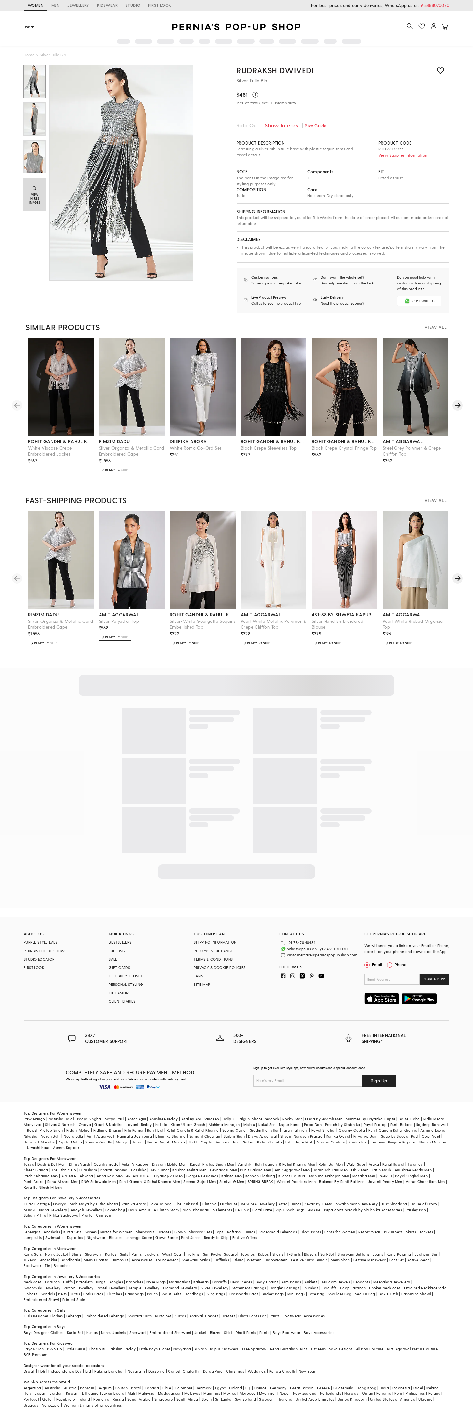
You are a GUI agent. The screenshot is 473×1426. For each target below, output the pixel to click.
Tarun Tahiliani (295, 1130)
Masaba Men (363, 1176)
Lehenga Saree (139, 1237)
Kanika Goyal (338, 1136)
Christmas (235, 1371)
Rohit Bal (155, 1130)
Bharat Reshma (113, 1170)
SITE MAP (202, 984)
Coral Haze (262, 1210)
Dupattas (75, 1237)
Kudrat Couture (292, 1176)
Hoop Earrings (353, 1288)
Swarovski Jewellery (42, 1288)
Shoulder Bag (340, 1294)
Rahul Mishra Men (62, 1181)
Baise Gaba (409, 1119)
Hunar (296, 1204)
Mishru (249, 1124)
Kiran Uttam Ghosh (188, 1124)
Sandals (48, 1294)
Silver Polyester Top (119, 621)
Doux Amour (139, 1210)
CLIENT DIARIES (122, 1001)
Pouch (152, 1294)
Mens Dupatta (96, 1260)
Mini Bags (296, 1294)
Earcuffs (219, 1282)
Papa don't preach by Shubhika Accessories (363, 1210)
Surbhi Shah (234, 1136)
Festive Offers (244, 1237)
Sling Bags (216, 1294)
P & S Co (54, 1349)
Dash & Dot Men (51, 1164)
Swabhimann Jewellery (357, 1204)
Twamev (415, 1164)
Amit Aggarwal (100, 1136)
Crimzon (103, 1215)
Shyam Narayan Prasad (301, 1136)
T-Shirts (294, 1254)
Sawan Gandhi (98, 1142)
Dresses (164, 1232)
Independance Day (65, 1371)
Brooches (62, 1265)
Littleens (318, 1349)
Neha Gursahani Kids (289, 1349)
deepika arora (188, 441)
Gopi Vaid (431, 1136)
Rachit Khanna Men (41, 1176)
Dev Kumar (159, 1170)
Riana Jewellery (53, 1210)
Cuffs (68, 1282)
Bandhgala (70, 1260)
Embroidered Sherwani (170, 1332)
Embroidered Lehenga (104, 1316)
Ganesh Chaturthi (183, 1371)
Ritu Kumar (134, 1130)
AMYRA (314, 1210)
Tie (47, 1265)
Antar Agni (136, 1119)
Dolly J (229, 1119)
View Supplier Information (402, 155)
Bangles (116, 1282)
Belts (62, 1294)
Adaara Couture (330, 1142)
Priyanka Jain (365, 1136)
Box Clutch (388, 1294)
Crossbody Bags (244, 1294)
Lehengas (32, 1232)
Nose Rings (156, 1282)
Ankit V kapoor (135, 1164)
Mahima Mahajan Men (329, 1176)
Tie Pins (192, 1254)
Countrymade (106, 1164)
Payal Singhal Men (411, 1176)
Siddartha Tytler (264, 1130)
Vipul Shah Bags (289, 1210)
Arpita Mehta (70, 1142)
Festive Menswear (369, 1260)
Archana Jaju (228, 1142)
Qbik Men (359, 1170)
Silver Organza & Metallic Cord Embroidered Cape (131, 450)
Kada (442, 1288)
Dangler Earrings (284, 1288)
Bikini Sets (393, 1232)
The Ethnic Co (64, 1170)
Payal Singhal (323, 1130)
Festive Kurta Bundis (309, 1260)
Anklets (310, 1282)
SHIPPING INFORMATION (215, 942)
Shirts (76, 1254)
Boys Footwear (286, 1332)
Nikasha (31, 1136)
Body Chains (267, 1282)
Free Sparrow (254, 1349)
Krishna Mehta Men (189, 1170)
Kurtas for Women (116, 1232)
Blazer (215, 1332)
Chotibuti (97, 1349)
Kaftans (234, 1232)
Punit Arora (34, 1181)
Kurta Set (163, 1316)
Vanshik (244, 1164)
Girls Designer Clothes (43, 1316)
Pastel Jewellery (111, 1288)
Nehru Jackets (113, 1332)
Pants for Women (339, 1232)
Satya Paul (114, 1119)
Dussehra (156, 1371)
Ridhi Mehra (433, 1119)
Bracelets (84, 1282)
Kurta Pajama (399, 1254)
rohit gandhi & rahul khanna (61, 441)
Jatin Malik (381, 1170)
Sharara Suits (140, 1316)
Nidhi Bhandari (196, 1210)
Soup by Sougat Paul (399, 1136)
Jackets (426, 1232)
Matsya (122, 1142)
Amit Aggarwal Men (292, 1170)
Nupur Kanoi (290, 1124)
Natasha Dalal (61, 1119)
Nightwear (96, 1237)
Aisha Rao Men (110, 1176)
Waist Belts (171, 1294)
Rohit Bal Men (331, 1164)
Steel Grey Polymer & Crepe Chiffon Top (412, 450)
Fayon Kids (34, 1349)
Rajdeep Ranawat (432, 1124)
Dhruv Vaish (79, 1164)
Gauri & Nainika (108, 1124)
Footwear (32, 1265)
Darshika (138, 1170)
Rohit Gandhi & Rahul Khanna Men (149, 1181)
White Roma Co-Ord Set (195, 447)
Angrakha (48, 1260)
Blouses (116, 1237)
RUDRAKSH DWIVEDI (275, 70)
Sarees (91, 1232)
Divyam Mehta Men (169, 1164)
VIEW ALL (435, 327)
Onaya (85, 1124)
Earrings (52, 1282)
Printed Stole (73, 1299)
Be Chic (242, 1210)
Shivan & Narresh (60, 1124)
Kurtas (110, 1254)
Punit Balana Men (255, 1170)
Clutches (114, 1294)
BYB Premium (35, 1354)
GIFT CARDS (119, 967)
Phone (400, 964)
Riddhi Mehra (78, 1130)
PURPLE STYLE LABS (41, 942)
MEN (55, 5)
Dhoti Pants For (252, 1316)
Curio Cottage (37, 1204)
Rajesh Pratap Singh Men (212, 1164)
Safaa (248, 1142)
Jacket (200, 1332)
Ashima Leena (432, 1130)
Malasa (178, 1142)
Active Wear (418, 1260)
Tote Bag (316, 1294)
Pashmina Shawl (416, 1294)
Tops (219, 1232)
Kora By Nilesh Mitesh (43, 1187)
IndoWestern (276, 1260)
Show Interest (282, 125)
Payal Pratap (375, 1124)
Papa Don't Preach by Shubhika (332, 1124)
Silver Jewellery (214, 1288)
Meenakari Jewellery (391, 1282)
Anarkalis (52, 1232)
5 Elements (222, 1210)
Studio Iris (358, 1142)
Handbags (134, 1294)
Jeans (378, 1254)
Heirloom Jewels (335, 1282)
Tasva (29, 1164)
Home (29, 54)
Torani (138, 1142)
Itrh (288, 1142)
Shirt (228, 1332)
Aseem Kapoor (66, 1147)
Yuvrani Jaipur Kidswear (216, 1349)
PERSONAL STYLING (126, 984)
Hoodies (247, 1254)
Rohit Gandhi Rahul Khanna (392, 1130)
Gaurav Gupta (352, 1130)
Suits (124, 1254)
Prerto (87, 1215)
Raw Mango (34, 1119)
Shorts (277, 1254)
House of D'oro (424, 1204)
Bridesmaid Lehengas (278, 1232)
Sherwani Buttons (353, 1254)
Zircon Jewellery (78, 1288)
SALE (113, 959)
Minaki (29, 1210)
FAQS (198, 976)
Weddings (257, 1371)
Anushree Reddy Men (413, 1170)
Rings (100, 1282)
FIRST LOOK (159, 5)
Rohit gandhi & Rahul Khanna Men (285, 1164)
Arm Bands (291, 1282)
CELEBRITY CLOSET (125, 976)
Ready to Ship (216, 1237)
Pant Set (396, 1260)
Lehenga (73, 1316)
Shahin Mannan (432, 1142)
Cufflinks (221, 1260)
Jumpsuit (120, 1260)
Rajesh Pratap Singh (45, 1130)
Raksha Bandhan (109, 1371)
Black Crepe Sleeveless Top (269, 447)
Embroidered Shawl (41, 1299)
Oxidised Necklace (421, 1288)
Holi (41, 1371)
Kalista (161, 1124)
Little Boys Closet (154, 1349)
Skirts (411, 1232)
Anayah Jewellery (86, 1210)
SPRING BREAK (260, 1181)
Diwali (29, 1371)
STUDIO (132, 5)
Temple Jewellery (144, 1288)
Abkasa (86, 1176)
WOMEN (35, 5)
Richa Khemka (269, 1142)
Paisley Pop (416, 1210)
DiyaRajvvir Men (168, 1176)
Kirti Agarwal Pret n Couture (412, 1349)
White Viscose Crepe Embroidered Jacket (50, 450)
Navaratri (136, 1371)
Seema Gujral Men (199, 1181)
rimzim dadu (114, 441)
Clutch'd (209, 1204)
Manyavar (33, 1124)
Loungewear (167, 1260)
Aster (282, 1204)
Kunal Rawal (393, 1164)
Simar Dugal (158, 1142)
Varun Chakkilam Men (425, 1181)
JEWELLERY (78, 5)
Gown (180, 1232)
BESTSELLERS (120, 942)
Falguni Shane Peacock (258, 1119)
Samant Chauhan (204, 1136)
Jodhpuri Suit (427, 1254)
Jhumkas (310, 1288)
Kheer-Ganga (36, 1170)
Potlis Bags (93, 1294)
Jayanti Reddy (139, 1124)
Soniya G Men (231, 1181)
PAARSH (385, 1176)
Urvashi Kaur (38, 1147)
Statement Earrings (249, 1288)
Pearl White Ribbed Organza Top (413, 624)
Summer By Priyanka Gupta (370, 1119)
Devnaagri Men (223, 1170)
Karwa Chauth (282, 1371)
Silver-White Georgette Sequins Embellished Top (203, 624)
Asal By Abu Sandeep (200, 1119)
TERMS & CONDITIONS (213, 959)
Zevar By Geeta (318, 1204)
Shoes (32, 1294)
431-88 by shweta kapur (341, 614)
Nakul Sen (267, 1124)
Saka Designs (341, 1349)
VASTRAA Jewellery (258, 1204)
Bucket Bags (273, 1294)
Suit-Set (327, 1254)
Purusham (88, 1170)
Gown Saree (166, 1237)
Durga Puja (213, 1371)
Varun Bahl (50, 1136)
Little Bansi (75, 1349)
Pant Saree (190, 1237)
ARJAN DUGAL (138, 1176)
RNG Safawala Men (98, 1181)
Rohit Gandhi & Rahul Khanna (193, 1130)
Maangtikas (179, 1282)
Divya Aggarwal (262, 1136)
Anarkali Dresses (204, 1316)
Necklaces (33, 1282)
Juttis (75, 1294)
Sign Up (379, 1080)
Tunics (249, 1232)
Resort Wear (369, 1232)
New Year (307, 1371)
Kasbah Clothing (260, 1176)
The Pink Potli (187, 1204)
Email (374, 964)
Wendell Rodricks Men (296, 1181)
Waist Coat (172, 1254)
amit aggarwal (403, 441)
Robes (263, 1254)
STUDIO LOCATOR (39, 959)
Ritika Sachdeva (63, 1215)
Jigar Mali (304, 1142)
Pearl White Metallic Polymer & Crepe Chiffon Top (273, 624)
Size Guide (315, 125)
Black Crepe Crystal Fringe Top (344, 447)
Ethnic (238, 1260)
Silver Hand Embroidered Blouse (337, 624)
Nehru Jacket (56, 1254)
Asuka (374, 1164)
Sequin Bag (365, 1294)
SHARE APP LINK (435, 979)
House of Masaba (39, 1142)
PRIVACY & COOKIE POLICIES (219, 967)
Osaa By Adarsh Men (323, 1119)
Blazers (310, 1254)
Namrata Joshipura (134, 1136)
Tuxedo (30, 1260)
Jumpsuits (33, 1237)
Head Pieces (241, 1282)
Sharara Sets (200, 1232)
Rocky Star (292, 1119)
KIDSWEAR (107, 5)
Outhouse (228, 1204)
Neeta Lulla (73, 1136)
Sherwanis (145, 1232)
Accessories (142, 1260)
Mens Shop (340, 1260)
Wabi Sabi (355, 1164)
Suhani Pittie (35, 1215)
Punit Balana (401, 1124)
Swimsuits (54, 1237)
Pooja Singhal (89, 1119)
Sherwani (93, 1254)
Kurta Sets (72, 1232)
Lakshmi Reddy (122, 1349)
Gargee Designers (202, 1176)
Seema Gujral (234, 1130)
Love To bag (161, 1204)
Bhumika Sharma (170, 1136)
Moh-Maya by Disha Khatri (94, 1204)
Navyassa (182, 1349)
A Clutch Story (166, 1210)
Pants (137, 1254)
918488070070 (435, 5)
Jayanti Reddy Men (385, 1181)
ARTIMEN (69, 1176)
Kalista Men (231, 1176)
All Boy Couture (370, 1349)
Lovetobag (115, 1210)
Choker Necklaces (384, 1288)
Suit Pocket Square (219, 1254)
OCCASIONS (120, 993)
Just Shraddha (394, 1204)
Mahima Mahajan (224, 1124)
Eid (88, 1371)
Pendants (361, 1282)
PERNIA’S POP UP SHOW (44, 951)
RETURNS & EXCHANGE (213, 951)
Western (254, 1260)
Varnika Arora (133, 1204)
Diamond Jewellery (180, 1288)
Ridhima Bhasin (107, 1130)
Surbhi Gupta (201, 1142)
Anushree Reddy (163, 1119)
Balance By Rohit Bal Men (342, 1181)
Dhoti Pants (311, 1232)
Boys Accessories (319, 1332)
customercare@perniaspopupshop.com (322, 955)
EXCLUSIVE (118, 951)
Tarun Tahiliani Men (330, 1170)
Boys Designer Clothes (43, 1332)
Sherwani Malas (196, 1260)
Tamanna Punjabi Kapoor (393, 1142)
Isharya (59, 1204)
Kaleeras (201, 1282)
